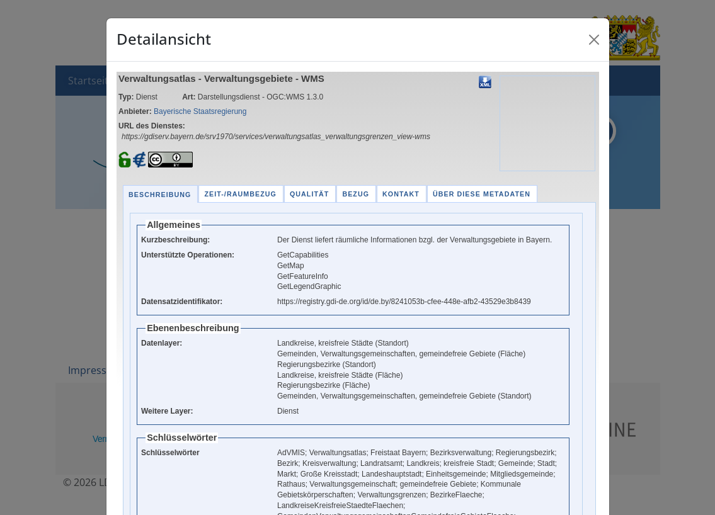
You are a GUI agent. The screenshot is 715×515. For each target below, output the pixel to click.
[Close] (594, 40)
